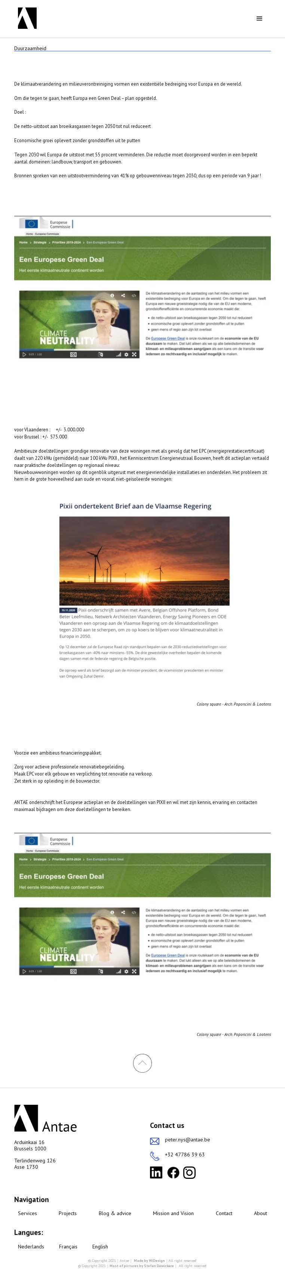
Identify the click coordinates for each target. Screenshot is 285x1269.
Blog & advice (115, 1213)
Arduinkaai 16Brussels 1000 (30, 1145)
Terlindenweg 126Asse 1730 (35, 1164)
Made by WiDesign (149, 1260)
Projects (68, 1213)
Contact (224, 1213)
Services (27, 1213)
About (260, 1213)
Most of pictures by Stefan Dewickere (142, 1265)
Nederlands (31, 1247)
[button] (259, 18)
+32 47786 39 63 (185, 1155)
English (100, 1247)
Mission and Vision (173, 1213)
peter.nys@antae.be (187, 1140)
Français (68, 1247)
